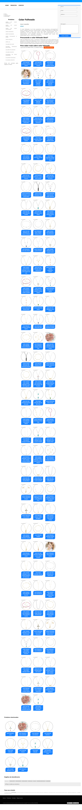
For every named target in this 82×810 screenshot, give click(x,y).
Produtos (14, 5)
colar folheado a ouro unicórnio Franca (51, 558)
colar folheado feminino (49, 739)
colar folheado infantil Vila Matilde (26, 138)
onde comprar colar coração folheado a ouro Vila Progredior (26, 387)
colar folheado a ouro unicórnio (23, 739)
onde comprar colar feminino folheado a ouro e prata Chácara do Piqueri (39, 463)
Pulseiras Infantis (10, 59)
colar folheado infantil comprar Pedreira (51, 425)
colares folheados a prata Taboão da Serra (51, 368)
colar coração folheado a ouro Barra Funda (26, 637)
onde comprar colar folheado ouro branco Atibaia (26, 425)
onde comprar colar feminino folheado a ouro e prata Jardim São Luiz (26, 272)
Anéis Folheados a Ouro (11, 37)
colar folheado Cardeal (39, 538)
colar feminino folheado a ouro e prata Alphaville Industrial (51, 501)
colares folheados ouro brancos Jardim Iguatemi (51, 196)
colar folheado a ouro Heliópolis (39, 654)
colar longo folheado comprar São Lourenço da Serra (51, 158)
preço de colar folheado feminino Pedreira (26, 177)
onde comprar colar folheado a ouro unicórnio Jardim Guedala (26, 292)
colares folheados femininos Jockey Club (39, 425)
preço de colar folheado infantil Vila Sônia (51, 177)
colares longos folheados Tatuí (39, 195)
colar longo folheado (10, 757)
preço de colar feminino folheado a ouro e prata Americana (39, 120)
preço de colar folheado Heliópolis (38, 100)
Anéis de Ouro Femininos (11, 22)
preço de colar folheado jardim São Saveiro (39, 675)
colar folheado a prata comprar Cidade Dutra (51, 655)
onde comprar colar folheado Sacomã (26, 597)
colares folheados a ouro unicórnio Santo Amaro (51, 637)
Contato (21, 5)
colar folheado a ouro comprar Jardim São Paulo (51, 101)
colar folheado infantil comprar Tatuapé (39, 64)
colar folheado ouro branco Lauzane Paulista (51, 64)
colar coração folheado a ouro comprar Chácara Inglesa (39, 292)
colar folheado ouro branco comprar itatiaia (26, 695)
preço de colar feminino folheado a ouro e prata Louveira (39, 558)
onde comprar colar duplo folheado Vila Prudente (26, 655)
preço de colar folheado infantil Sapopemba (39, 271)
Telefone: (62, 15)
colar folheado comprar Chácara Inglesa (26, 330)
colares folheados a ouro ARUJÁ (26, 520)
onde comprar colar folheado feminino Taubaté (26, 539)
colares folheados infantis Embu (26, 311)
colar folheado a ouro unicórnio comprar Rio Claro (51, 461)
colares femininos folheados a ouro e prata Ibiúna (26, 196)
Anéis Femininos (10, 31)
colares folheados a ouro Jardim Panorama (38, 637)
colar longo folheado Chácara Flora (39, 158)
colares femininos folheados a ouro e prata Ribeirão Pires (39, 501)
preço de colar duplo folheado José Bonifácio (26, 483)
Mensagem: (62, 28)
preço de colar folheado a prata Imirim (39, 214)
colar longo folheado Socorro (39, 576)
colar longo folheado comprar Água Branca (39, 139)
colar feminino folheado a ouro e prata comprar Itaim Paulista (51, 675)
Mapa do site (20, 804)
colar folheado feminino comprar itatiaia (26, 64)
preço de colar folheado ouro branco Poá (51, 577)
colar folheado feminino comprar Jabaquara (51, 695)
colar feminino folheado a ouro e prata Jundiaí (39, 177)
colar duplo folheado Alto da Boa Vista (39, 406)
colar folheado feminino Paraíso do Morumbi (51, 539)
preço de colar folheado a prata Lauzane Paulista (39, 443)
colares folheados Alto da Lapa (51, 405)
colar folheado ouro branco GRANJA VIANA (51, 139)
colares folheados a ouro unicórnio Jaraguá (26, 501)
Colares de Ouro (10, 44)
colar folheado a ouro (10, 739)
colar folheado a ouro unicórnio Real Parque (26, 83)
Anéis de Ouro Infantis (11, 26)
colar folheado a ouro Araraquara (39, 596)
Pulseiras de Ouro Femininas (11, 55)
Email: (62, 11)
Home (7, 5)
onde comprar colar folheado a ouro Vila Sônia (51, 234)
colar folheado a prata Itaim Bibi (39, 329)
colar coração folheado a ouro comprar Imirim (51, 252)
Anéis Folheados (10, 33)
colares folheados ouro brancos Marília (51, 292)
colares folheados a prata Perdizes (38, 251)
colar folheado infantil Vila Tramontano (26, 101)
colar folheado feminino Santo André (26, 558)
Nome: (62, 7)
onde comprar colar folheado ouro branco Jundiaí (51, 521)
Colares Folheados (10, 49)
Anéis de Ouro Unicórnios (11, 29)
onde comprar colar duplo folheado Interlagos (38, 83)
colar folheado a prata (23, 775)
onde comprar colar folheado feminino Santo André (51, 214)
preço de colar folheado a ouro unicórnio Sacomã (26, 713)
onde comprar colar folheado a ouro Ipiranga (51, 119)
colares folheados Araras (39, 311)
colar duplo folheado (36, 757)
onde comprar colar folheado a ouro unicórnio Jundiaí (26, 617)
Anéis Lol (8, 41)
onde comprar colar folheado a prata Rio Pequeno (51, 83)
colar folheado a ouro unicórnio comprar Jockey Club (39, 349)
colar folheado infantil (23, 757)
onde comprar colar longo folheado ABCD (26, 675)
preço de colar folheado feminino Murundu (26, 406)
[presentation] (68, 20)
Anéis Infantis (9, 39)
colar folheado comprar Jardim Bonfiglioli (39, 521)
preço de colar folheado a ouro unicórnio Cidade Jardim (51, 349)
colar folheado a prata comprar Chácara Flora (39, 234)
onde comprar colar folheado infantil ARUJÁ (26, 158)
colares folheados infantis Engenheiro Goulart (51, 271)
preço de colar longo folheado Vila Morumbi (38, 617)
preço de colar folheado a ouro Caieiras (51, 312)
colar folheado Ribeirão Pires (39, 367)
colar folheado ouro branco (36, 739)
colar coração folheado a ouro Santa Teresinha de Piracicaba (26, 578)
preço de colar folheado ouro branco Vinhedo (26, 234)
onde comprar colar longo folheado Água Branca (51, 598)
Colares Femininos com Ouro (11, 47)
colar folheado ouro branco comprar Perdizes (26, 443)
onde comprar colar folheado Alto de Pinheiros (26, 348)
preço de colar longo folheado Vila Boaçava (51, 483)
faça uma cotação (49, 47)
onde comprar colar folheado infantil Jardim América (51, 617)
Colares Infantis (10, 52)
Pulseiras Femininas (11, 57)
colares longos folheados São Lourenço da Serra (26, 368)
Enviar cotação (65, 35)
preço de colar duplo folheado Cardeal (26, 214)
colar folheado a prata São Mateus (26, 251)
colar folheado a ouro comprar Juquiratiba (39, 695)
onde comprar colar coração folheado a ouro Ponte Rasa (26, 120)
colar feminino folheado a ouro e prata (49, 757)
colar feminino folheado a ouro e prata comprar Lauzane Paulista (26, 462)
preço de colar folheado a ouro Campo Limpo (51, 443)
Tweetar (22, 26)
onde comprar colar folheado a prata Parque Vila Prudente (39, 387)
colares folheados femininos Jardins (51, 329)
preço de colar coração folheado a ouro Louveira (39, 483)
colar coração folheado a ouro (10, 775)
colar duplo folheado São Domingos (39, 713)
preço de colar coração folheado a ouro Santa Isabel (51, 387)
